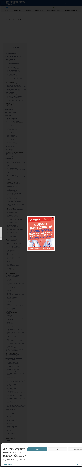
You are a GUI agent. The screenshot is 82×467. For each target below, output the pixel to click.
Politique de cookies (8, 464)
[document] (41, 233)
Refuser (57, 449)
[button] (52, 218)
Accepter (37, 449)
